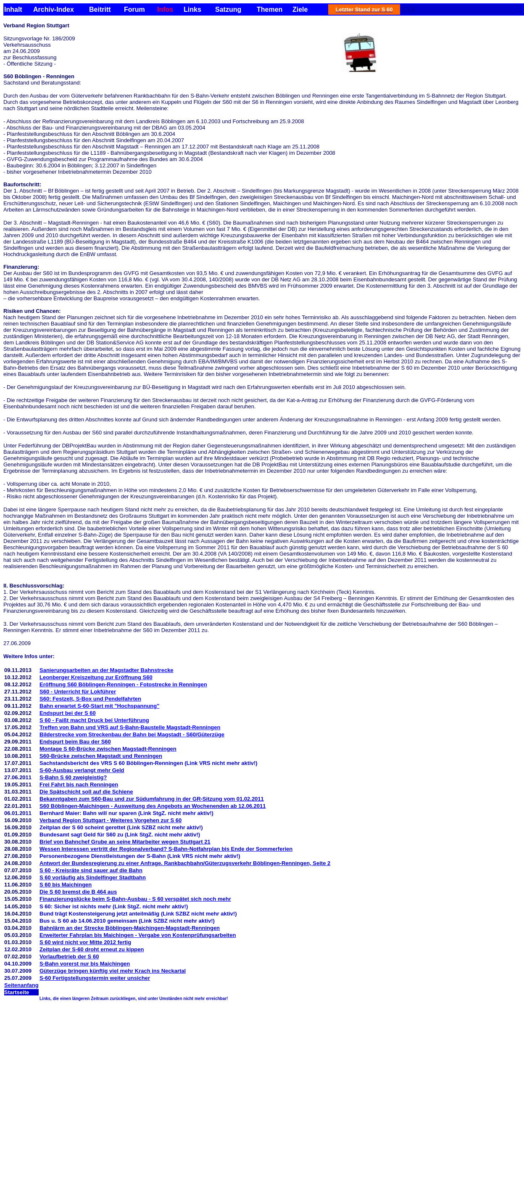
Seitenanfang (21, 985)
